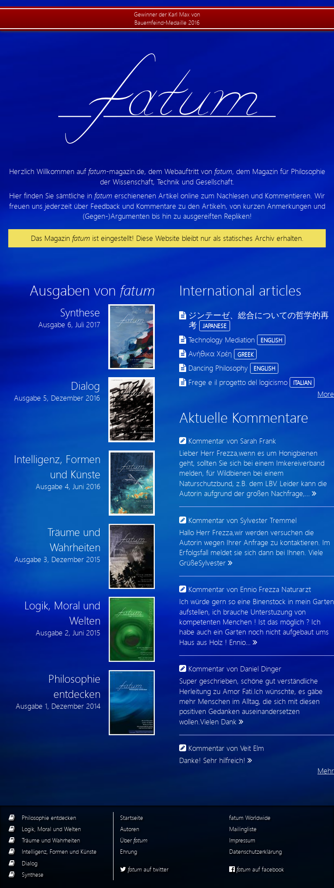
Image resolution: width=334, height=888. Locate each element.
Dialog (29, 863)
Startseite (131, 817)
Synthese (32, 874)
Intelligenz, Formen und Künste (59, 851)
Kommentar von (232, 441)
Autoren (129, 829)
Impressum (242, 840)
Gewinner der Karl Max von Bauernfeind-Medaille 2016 (167, 18)
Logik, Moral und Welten (51, 829)
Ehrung (128, 851)
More (325, 394)
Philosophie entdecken (49, 817)
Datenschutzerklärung (255, 851)
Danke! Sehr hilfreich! (212, 760)
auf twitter (144, 869)
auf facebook (256, 869)
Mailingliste (243, 829)
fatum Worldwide (250, 817)
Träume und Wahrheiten (51, 840)
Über (133, 840)
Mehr (325, 771)
